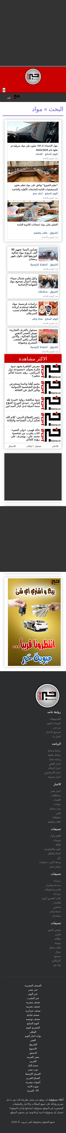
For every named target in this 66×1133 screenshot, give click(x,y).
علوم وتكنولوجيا (52, 849)
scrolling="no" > (33, 97)
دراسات (57, 894)
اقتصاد (39, 154)
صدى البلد (33, 1065)
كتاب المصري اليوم (51, 898)
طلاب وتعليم (40, 233)
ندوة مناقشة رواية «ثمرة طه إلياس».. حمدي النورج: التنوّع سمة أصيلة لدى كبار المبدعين (22, 403)
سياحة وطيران (53, 885)
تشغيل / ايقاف (33, 446)
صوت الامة (33, 1086)
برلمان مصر (55, 867)
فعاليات (57, 903)
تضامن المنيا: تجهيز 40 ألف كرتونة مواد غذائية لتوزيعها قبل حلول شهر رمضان (24, 254)
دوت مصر (33, 1069)
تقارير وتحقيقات (52, 890)
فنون (58, 813)
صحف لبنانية (33, 1014)
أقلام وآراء (55, 836)
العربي (33, 1061)
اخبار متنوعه (54, 777)
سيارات (57, 881)
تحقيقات (56, 817)
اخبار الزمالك (54, 768)
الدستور (33, 1052)
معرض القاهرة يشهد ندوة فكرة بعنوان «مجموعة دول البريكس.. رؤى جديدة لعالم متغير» (24, 371)
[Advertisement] (33, 33)
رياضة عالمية (54, 755)
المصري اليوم (33, 1027)
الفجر (33, 1040)
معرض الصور (54, 930)
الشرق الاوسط (33, 1073)
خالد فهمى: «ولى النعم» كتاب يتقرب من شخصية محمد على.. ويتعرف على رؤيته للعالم (25, 434)
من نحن (57, 728)
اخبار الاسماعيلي (52, 773)
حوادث (57, 804)
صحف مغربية (33, 1006)
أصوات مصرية (33, 1082)
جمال (58, 952)
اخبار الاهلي (55, 764)
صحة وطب (37, 319)
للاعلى (55, 446)
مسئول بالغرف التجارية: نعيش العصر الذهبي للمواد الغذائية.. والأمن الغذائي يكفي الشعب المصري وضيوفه (23, 336)
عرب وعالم (55, 809)
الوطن (33, 1031)
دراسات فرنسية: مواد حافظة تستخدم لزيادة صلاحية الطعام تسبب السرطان (24, 308)
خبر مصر (33, 989)
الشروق (53, 233)
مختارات (56, 916)
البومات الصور (54, 723)
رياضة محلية (54, 751)
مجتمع (57, 956)
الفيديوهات (55, 719)
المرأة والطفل (54, 853)
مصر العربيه (33, 1057)
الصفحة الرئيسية (39, 264)
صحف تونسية (33, 1019)
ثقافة (58, 845)
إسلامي (57, 907)
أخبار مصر (55, 791)
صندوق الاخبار (53, 732)
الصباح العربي (33, 1078)
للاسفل (12, 446)
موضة (58, 943)
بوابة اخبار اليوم (33, 1036)
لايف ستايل (55, 948)
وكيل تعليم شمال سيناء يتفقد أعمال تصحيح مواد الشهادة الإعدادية (23, 281)
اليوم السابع (51, 154)
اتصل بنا (56, 736)
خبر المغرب (33, 998)
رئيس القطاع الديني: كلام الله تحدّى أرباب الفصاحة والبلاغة (23, 418)
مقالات (57, 939)
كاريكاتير (56, 961)
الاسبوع (33, 1048)
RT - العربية (33, 1090)
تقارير (58, 934)
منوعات (57, 840)
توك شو (57, 965)
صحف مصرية (33, 1002)
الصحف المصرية (33, 985)
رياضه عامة (55, 759)
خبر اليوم (33, 993)
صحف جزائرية (33, 1010)
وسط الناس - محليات (50, 862)
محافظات (43, 291)
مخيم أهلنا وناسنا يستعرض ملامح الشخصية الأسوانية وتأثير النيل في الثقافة (24, 387)
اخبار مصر (38, 193)
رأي (59, 858)
